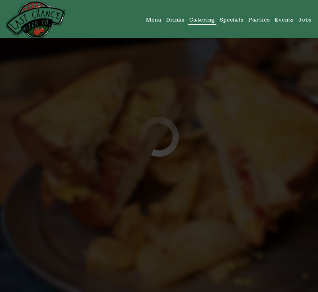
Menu (153, 20)
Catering (202, 20)
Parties (259, 20)
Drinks (175, 20)
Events (284, 20)
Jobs (305, 20)
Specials (231, 20)
